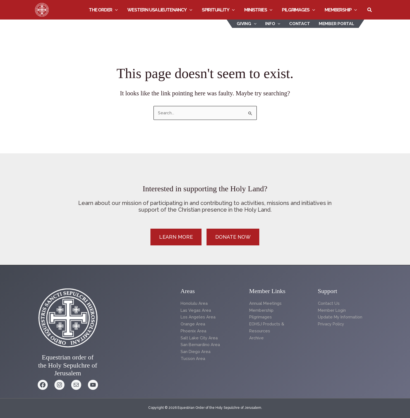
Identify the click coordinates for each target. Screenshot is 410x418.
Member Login (332, 310)
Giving (248, 24)
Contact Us (329, 303)
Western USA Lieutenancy (161, 10)
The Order (104, 10)
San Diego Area (196, 351)
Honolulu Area (195, 303)
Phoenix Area (194, 331)
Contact (300, 23)
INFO (274, 24)
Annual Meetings (265, 303)
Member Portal (336, 23)
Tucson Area (193, 358)
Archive (256, 337)
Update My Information (340, 317)
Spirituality (219, 10)
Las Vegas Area (196, 310)
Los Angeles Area (198, 317)
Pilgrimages (299, 10)
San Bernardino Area (200, 344)
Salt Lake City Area (199, 337)
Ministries (259, 10)
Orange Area (193, 324)
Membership (341, 10)
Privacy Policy (332, 324)
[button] (117, 10)
